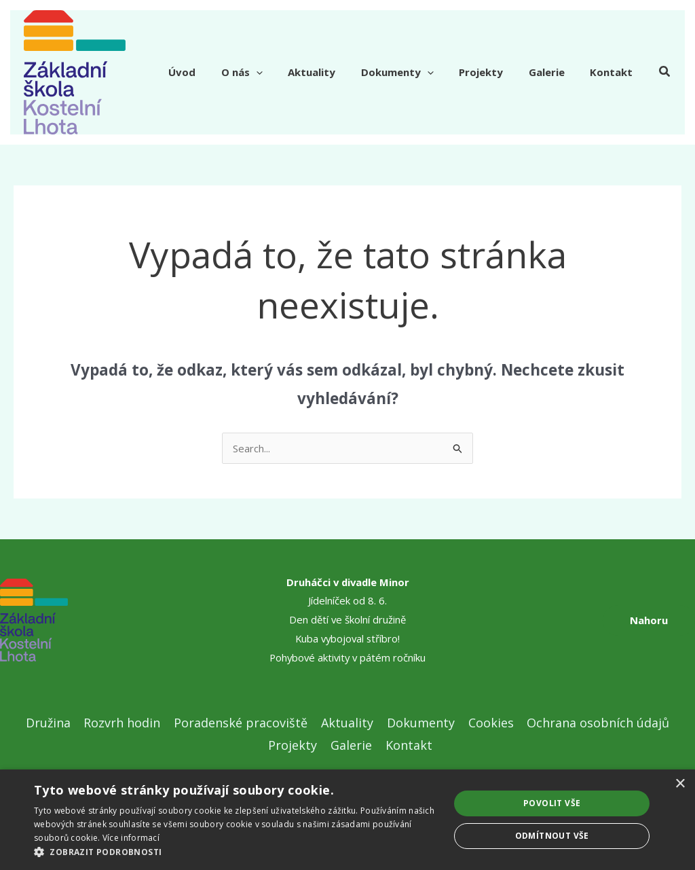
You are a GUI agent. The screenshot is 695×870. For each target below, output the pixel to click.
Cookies (488, 722)
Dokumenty (415, 72)
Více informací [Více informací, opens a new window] (130, 838)
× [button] (680, 784)
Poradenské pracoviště (242, 722)
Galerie (554, 72)
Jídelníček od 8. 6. (347, 600)
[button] (665, 73)
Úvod (215, 72)
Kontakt (614, 72)
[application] (284, 72)
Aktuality (334, 72)
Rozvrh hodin (124, 722)
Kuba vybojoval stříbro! (348, 638)
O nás (269, 72)
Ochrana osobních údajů (594, 722)
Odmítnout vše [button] (552, 835)
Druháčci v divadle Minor (348, 582)
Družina (51, 722)
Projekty (494, 72)
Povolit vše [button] (551, 803)
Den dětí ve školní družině (348, 619)
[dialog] (347, 819)
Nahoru (649, 620)
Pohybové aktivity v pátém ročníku (347, 657)
